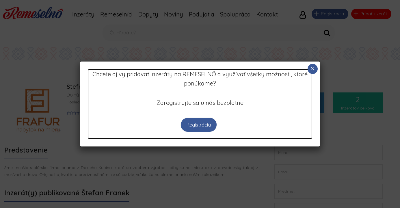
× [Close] (312, 69)
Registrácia (199, 125)
